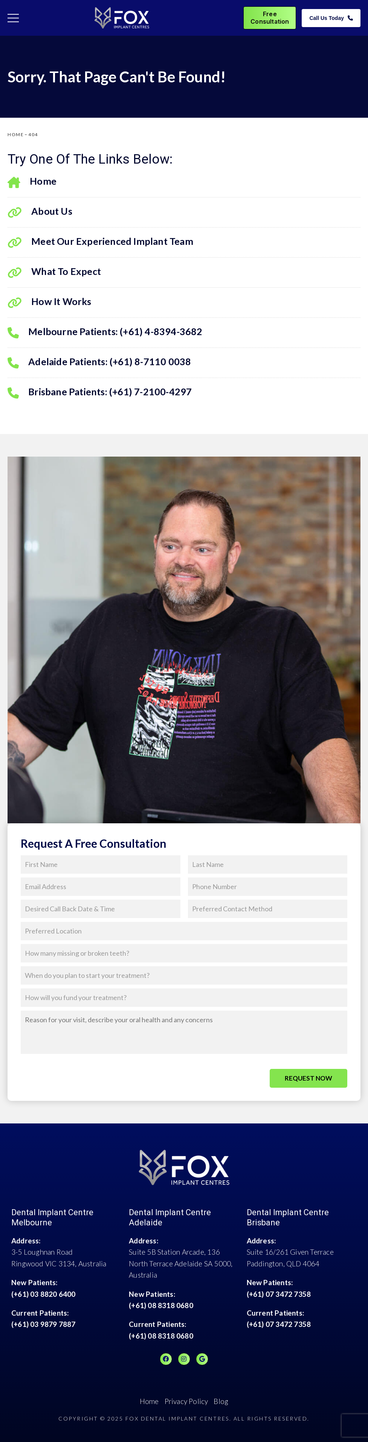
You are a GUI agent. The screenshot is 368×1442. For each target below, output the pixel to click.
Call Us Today (331, 18)
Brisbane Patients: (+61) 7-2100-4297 (100, 393)
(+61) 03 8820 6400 (43, 1294)
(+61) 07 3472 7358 (279, 1294)
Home (32, 182)
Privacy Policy (186, 1401)
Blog (221, 1401)
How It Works (50, 302)
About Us (40, 212)
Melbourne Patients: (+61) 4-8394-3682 (105, 332)
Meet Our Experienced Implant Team (100, 242)
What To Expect (54, 272)
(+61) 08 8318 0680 (161, 1305)
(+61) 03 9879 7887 (43, 1324)
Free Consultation (269, 17)
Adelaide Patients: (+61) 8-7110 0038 (99, 362)
